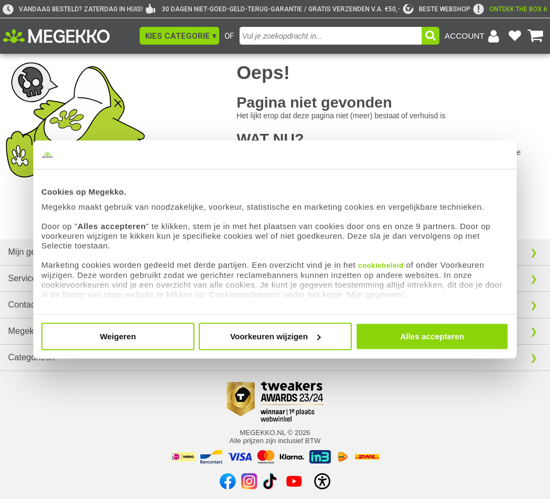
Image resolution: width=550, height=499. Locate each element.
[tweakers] (437, 9)
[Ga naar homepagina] (68, 36)
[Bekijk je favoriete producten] (514, 36)
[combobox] (331, 36)
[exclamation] (510, 9)
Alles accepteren (432, 336)
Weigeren (118, 336)
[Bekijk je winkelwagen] (535, 36)
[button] (179, 36)
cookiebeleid (381, 265)
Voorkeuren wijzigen (275, 336)
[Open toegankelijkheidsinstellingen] (322, 481)
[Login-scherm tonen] (474, 36)
